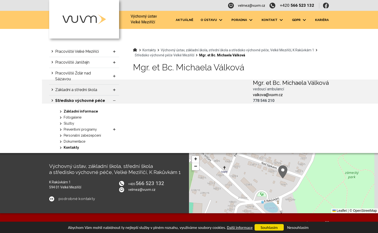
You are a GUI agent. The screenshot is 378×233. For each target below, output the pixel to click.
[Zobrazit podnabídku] (114, 51)
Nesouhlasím (298, 227)
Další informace (240, 227)
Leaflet (339, 211)
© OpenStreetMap (363, 211)
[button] (282, 171)
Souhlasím (269, 227)
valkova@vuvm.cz (268, 95)
